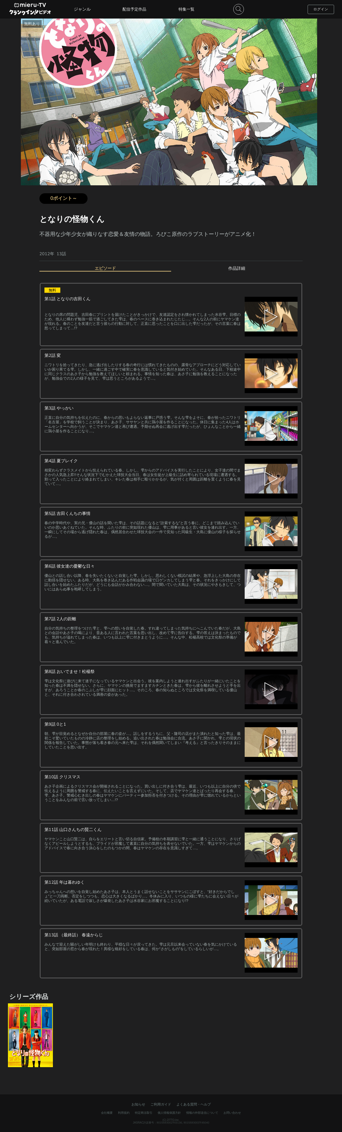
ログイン (320, 9)
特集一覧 (186, 9)
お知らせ (138, 1104)
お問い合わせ (232, 1112)
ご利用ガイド (161, 1104)
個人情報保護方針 (169, 1112)
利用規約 (124, 1112)
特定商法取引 (143, 1112)
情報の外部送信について (202, 1112)
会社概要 (107, 1112)
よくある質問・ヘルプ (193, 1104)
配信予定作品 (134, 9)
